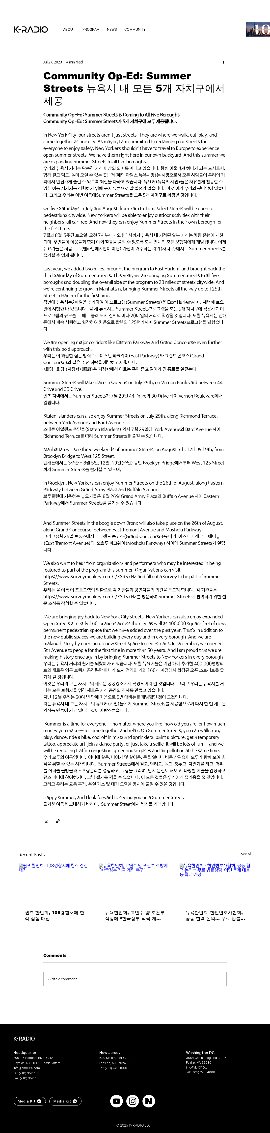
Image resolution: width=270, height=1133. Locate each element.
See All (246, 854)
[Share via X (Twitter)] (45, 821)
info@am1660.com (26, 1068)
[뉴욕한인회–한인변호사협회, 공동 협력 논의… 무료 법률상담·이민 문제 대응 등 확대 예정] (215, 884)
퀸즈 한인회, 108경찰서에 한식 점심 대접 (54, 915)
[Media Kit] (30, 1101)
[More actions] (224, 62)
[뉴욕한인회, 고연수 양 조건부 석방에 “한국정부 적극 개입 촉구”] (135, 884)
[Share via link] (57, 821)
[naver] (148, 1101)
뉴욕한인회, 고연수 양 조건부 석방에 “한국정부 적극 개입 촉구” (134, 916)
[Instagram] (132, 1101)
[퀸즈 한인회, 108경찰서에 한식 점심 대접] (54, 884)
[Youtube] (116, 1101)
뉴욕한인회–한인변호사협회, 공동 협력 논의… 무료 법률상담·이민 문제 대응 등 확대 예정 (215, 916)
